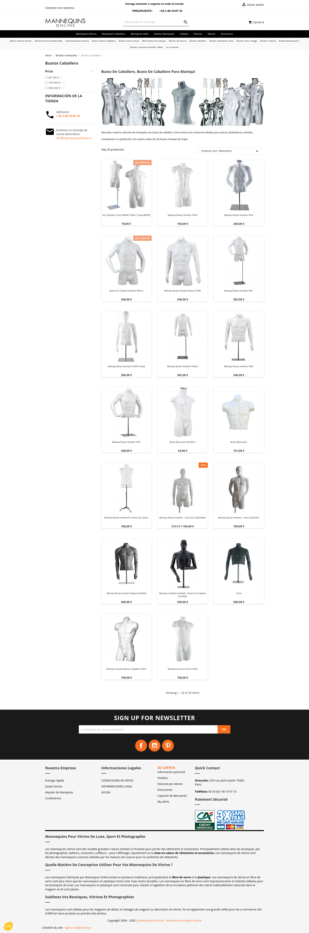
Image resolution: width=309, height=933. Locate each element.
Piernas (198, 34)
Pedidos (162, 778)
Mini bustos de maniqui (154, 40)
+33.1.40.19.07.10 (168, 11)
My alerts (163, 801)
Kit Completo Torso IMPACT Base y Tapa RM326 (126, 214)
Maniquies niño (140, 34)
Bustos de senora (177, 40)
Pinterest (168, 745)
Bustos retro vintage (247, 40)
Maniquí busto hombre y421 (126, 441)
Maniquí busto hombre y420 (238, 366)
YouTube (154, 745)
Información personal (171, 772)
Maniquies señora (86, 34)
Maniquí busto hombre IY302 (182, 214)
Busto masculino (238, 441)
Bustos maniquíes (164, 34)
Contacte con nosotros (59, 8)
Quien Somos (53, 786)
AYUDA (105, 792)
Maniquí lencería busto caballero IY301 (126, 668)
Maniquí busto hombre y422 (238, 214)
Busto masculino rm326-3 (182, 441)
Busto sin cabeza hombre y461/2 (126, 290)
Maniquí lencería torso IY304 (182, 668)
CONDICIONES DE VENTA (117, 780)
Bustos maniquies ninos (221, 40)
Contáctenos (53, 798)
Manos (211, 34)
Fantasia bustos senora (77, 40)
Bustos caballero (198, 40)
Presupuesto (139, 11)
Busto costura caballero (104, 40)
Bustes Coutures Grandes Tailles (146, 47)
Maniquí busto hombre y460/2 (182, 366)
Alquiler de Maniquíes (59, 792)
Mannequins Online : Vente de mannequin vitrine (170, 920)
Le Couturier (172, 47)
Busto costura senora (21, 40)
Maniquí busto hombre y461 (238, 290)
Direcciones (164, 790)
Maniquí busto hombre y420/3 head (126, 366)
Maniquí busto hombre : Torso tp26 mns (238, 517)
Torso (239, 593)
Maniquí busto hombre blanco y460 (182, 290)
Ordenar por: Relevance (216, 151)
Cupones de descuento (172, 796)
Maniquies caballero (113, 34)
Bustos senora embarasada (48, 40)
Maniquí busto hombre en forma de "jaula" (126, 517)
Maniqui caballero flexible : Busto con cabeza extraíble (182, 595)
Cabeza (184, 34)
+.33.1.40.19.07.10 (68, 116)
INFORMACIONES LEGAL (116, 786)
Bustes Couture (268, 40)
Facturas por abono (169, 784)
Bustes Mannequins (289, 40)
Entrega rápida (54, 780)
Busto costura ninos (129, 40)
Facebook (141, 745)
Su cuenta (166, 768)
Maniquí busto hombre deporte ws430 (126, 593)
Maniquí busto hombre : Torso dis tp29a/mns (182, 517)
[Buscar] (156, 21)
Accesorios (227, 34)
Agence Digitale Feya (78, 927)
